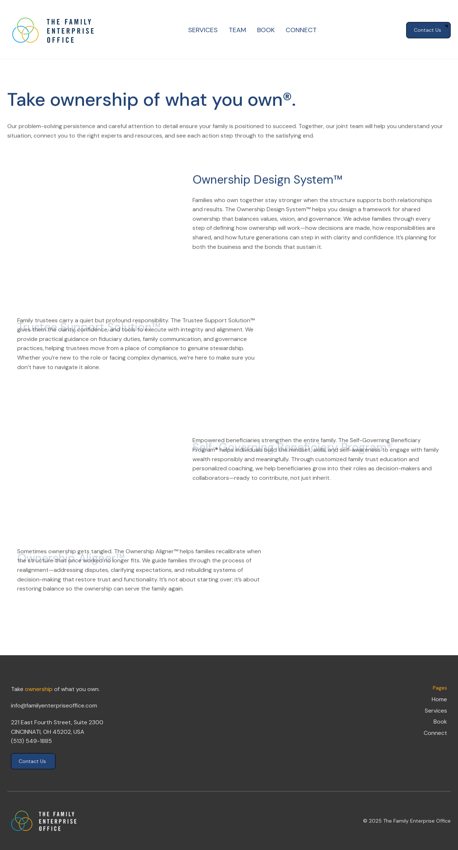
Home (439, 699)
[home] (53, 30)
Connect (435, 733)
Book (440, 721)
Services (436, 710)
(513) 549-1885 (31, 741)
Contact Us (32, 761)
